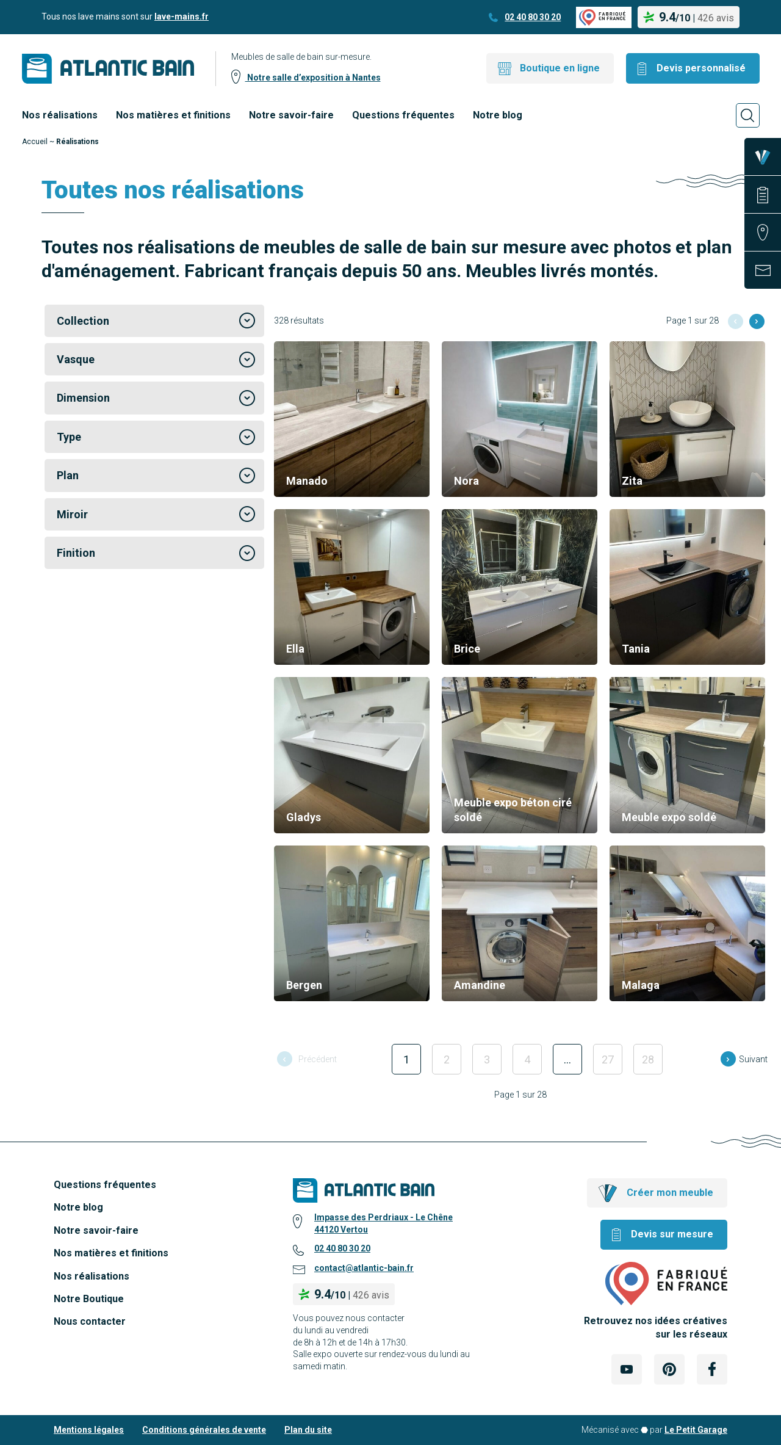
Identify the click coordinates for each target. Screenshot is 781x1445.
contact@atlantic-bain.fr (364, 1268)
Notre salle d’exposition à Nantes (313, 77)
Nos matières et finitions (173, 115)
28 (648, 1059)
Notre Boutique (89, 1299)
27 (608, 1059)
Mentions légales (89, 1430)
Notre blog (497, 115)
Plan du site (308, 1430)
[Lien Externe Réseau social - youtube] (626, 1369)
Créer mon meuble (670, 1192)
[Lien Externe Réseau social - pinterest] (669, 1369)
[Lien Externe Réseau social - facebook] (712, 1369)
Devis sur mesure (672, 1234)
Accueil (35, 141)
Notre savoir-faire (291, 115)
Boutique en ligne (560, 68)
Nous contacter (90, 1321)
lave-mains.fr (181, 16)
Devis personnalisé (701, 68)
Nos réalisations (60, 115)
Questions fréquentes (403, 115)
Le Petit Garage (695, 1430)
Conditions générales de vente (204, 1430)
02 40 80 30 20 (533, 17)
